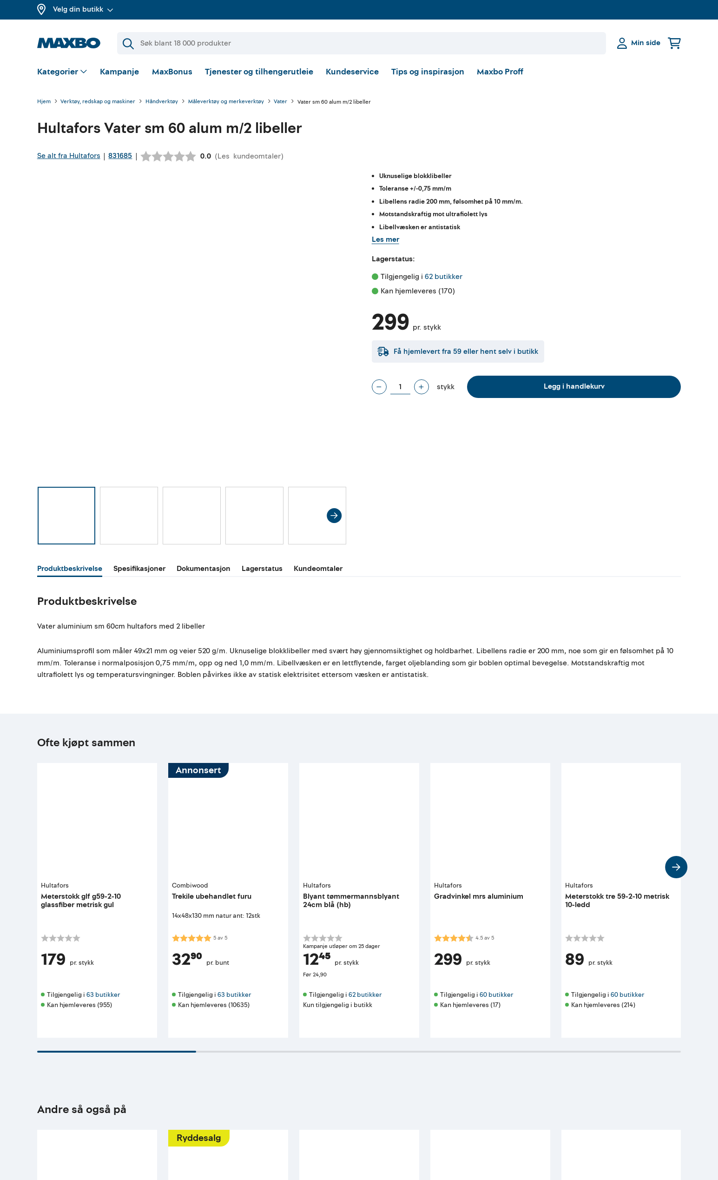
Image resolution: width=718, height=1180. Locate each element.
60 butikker (496, 994)
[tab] (69, 570)
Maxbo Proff (500, 72)
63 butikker (103, 994)
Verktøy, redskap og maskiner (97, 102)
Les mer (385, 239)
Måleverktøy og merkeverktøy (226, 102)
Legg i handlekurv (574, 386)
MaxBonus (172, 72)
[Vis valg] (62, 72)
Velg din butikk (83, 9)
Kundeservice (352, 72)
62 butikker (443, 277)
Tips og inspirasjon (427, 72)
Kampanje (119, 72)
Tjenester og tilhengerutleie (259, 72)
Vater (280, 102)
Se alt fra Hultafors (68, 156)
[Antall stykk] (400, 386)
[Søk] (361, 43)
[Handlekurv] (674, 43)
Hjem (44, 102)
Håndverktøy (161, 102)
